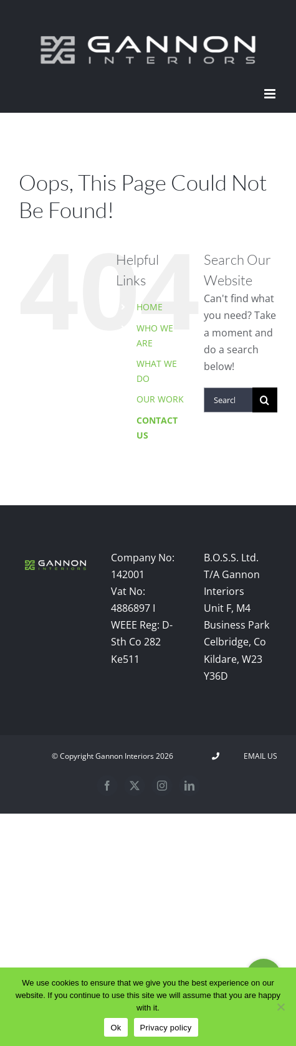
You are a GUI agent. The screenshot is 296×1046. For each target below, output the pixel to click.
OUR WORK (160, 399)
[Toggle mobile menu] (270, 93)
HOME (149, 307)
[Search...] (228, 399)
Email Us (258, 756)
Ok (115, 1027)
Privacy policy (166, 1027)
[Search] (264, 399)
